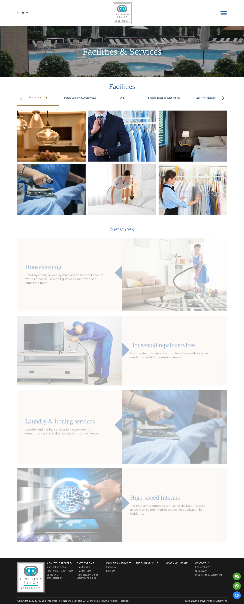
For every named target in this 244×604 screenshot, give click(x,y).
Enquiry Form (202, 567)
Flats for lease (84, 571)
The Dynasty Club (147, 563)
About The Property (59, 563)
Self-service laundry (206, 97)
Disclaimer (201, 571)
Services (110, 571)
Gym (121, 97)
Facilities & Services (118, 563)
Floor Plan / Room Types (60, 571)
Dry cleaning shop (38, 97)
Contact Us (202, 563)
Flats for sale (85, 563)
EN (19, 13)
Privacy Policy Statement (208, 574)
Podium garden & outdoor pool (164, 97)
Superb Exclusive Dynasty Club (80, 97)
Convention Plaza (56, 567)
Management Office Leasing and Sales (87, 576)
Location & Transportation (54, 576)
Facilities (111, 567)
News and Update (177, 563)
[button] (223, 98)
